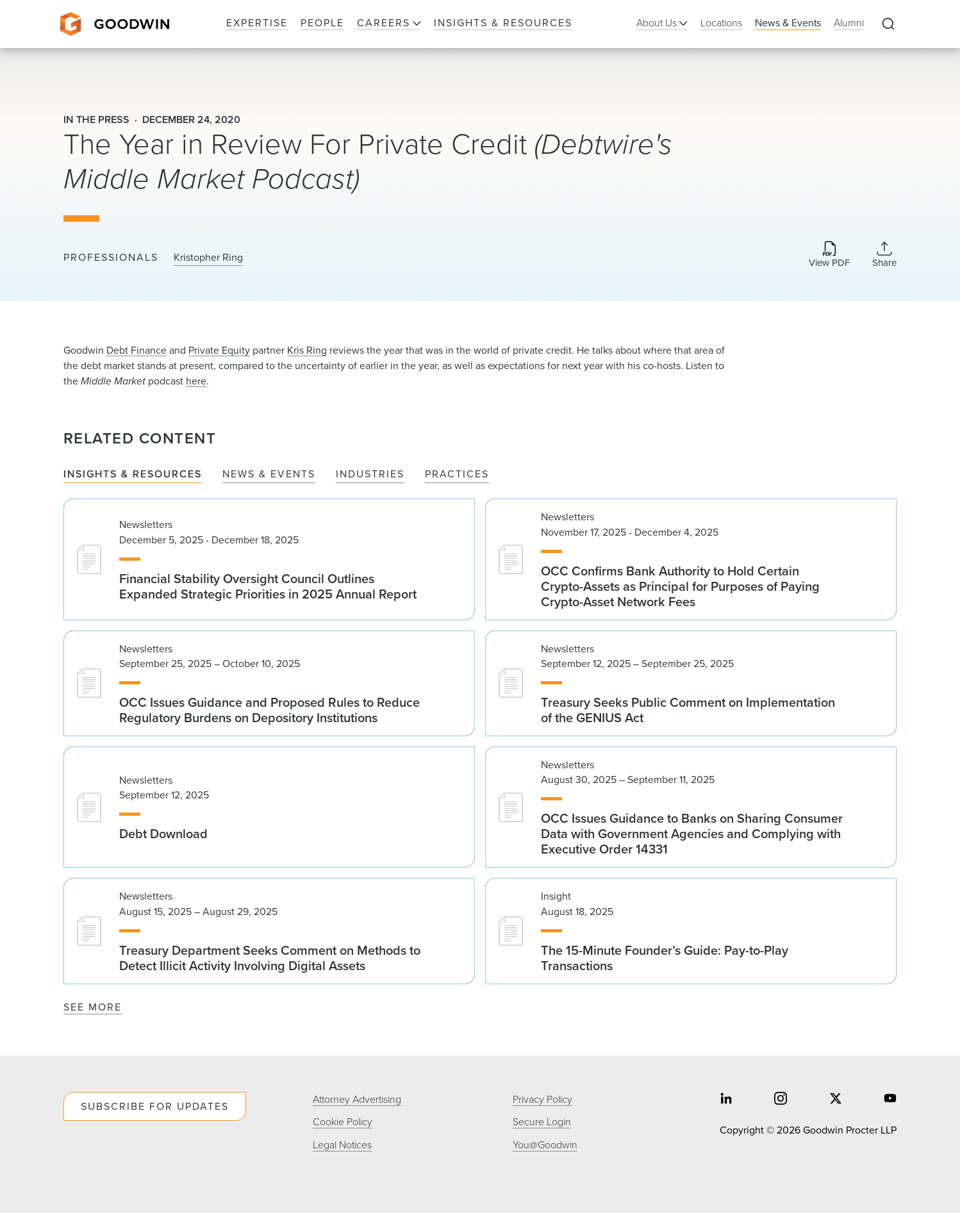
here (196, 381)
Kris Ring (307, 350)
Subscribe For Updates (155, 1106)
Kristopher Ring (208, 258)
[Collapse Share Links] (884, 254)
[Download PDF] (829, 255)
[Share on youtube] (890, 1100)
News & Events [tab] (268, 474)
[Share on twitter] (835, 1100)
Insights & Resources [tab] (132, 474)
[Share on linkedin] (726, 1100)
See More (92, 1007)
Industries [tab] (370, 474)
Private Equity (219, 350)
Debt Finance (136, 350)
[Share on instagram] (780, 1100)
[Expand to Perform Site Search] (888, 24)
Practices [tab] (457, 474)
